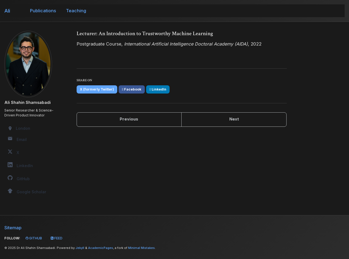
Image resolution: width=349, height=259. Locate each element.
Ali (7, 11)
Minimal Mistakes (141, 248)
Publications (43, 10)
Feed (56, 238)
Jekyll (80, 248)
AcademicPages (100, 248)
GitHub (33, 238)
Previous (129, 119)
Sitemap (13, 227)
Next (234, 119)
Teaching (76, 10)
